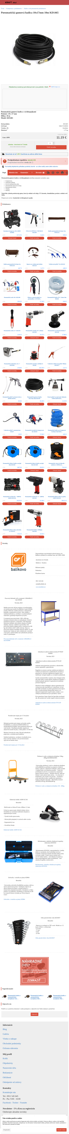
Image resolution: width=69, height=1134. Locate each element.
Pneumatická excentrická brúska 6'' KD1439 (57, 331)
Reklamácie (7, 1072)
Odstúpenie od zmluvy (12, 1082)
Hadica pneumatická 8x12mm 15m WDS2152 (57, 231)
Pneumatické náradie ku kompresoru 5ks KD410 (34, 431)
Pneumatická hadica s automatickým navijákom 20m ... (36, 997)
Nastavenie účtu (9, 1068)
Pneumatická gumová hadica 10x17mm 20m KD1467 (34, 397)
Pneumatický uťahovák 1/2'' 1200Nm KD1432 (34, 497)
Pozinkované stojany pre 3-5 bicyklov (14, 745)
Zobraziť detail (12, 238)
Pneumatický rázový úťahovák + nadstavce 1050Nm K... (57, 464)
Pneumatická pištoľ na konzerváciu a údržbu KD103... (12, 397)
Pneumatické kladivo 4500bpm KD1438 (34, 530)
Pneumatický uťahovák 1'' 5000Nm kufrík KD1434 (12, 497)
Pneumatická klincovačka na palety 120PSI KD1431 (57, 497)
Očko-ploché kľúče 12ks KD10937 (45, 938)
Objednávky (8, 1063)
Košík (5, 1058)
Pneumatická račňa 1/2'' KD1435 (12, 330)
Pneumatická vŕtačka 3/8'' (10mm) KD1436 (34, 331)
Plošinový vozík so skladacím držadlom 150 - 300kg (49, 786)
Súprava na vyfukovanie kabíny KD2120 (34, 264)
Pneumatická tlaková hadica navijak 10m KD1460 (34, 464)
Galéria (6, 1034)
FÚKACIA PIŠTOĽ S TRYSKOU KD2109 (34, 231)
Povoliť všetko (61, 1130)
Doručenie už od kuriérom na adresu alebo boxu (23, 154)
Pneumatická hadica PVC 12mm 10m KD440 (57, 298)
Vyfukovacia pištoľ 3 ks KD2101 (57, 264)
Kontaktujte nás (9, 1092)
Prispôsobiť (6, 1130)
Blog (5, 1029)
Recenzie (40, 172)
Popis (4, 172)
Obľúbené (7, 1077)
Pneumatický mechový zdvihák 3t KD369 (34, 364)
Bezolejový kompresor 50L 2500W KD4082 (12, 231)
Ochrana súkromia (10, 1048)
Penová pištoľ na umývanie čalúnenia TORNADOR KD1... (57, 397)
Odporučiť (34, 1014)
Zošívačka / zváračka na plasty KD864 (14, 899)
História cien (13, 172)
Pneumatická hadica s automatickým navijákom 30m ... (59, 997)
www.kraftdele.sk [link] (41, 587)
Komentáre (24, 172)
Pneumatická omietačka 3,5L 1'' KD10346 (12, 364)
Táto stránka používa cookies (12, 1118)
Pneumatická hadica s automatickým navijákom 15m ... (14, 997)
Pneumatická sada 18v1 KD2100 (12, 297)
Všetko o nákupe (10, 1039)
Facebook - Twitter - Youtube (15, 1102)
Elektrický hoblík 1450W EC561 (13, 830)
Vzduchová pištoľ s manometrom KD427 (12, 431)
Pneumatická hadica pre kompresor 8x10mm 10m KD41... (57, 431)
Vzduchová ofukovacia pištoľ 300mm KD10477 (57, 364)
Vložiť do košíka (51, 147)
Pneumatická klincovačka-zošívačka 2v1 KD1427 (12, 530)
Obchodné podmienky (12, 1043)
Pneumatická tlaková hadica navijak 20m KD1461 (12, 464)
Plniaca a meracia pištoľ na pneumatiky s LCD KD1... (34, 298)
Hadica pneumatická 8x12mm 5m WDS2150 (12, 264)
